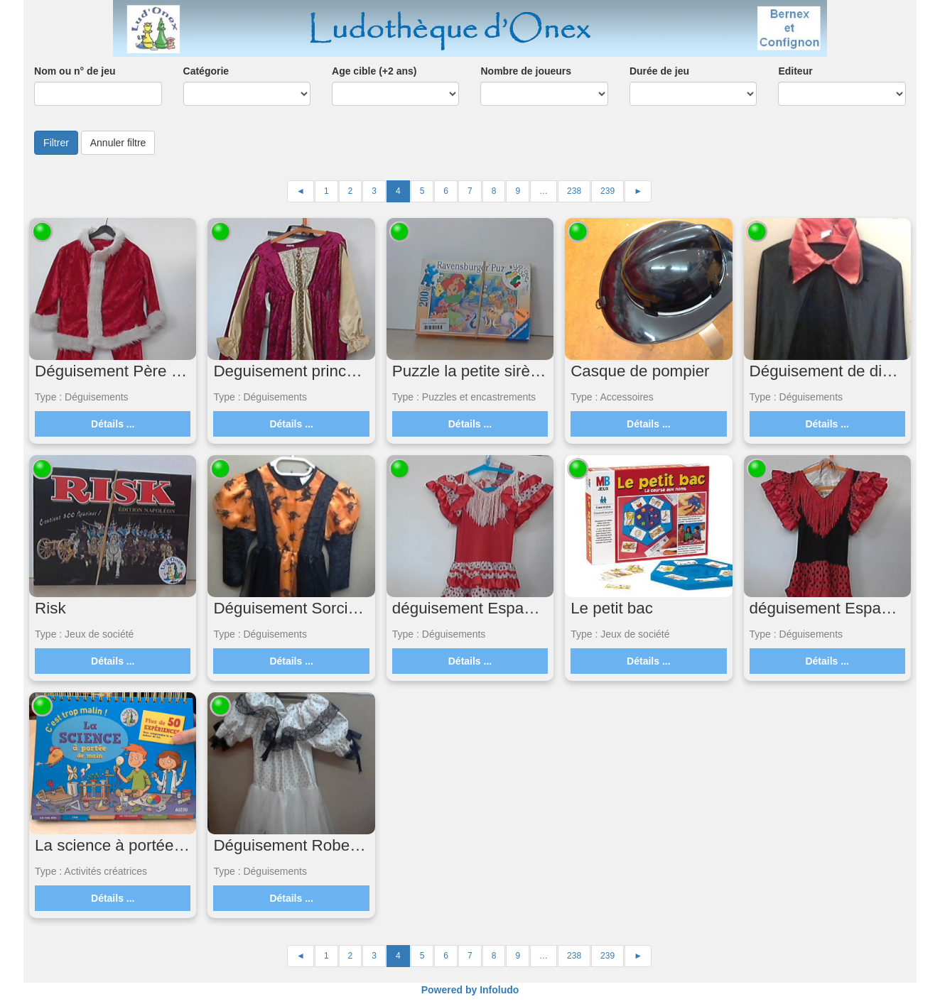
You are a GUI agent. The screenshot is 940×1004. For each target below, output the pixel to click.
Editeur (795, 71)
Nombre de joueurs (525, 71)
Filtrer (56, 142)
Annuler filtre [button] (118, 142)
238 (574, 191)
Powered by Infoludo (470, 989)
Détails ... (112, 424)
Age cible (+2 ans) (374, 71)
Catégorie (206, 71)
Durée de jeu (659, 71)
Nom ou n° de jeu (75, 71)
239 (607, 191)
